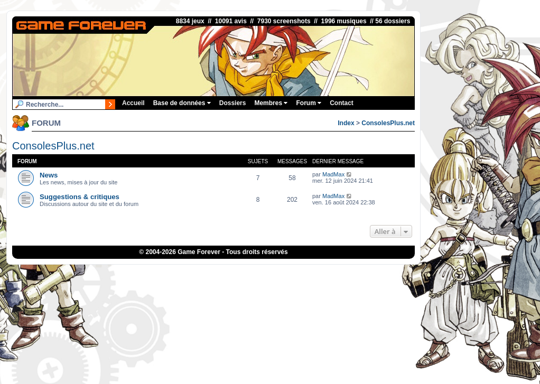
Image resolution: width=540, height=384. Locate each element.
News (49, 175)
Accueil (133, 103)
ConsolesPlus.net (388, 123)
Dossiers (232, 103)
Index (346, 123)
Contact (341, 103)
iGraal (232, 273)
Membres (270, 103)
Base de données (182, 103)
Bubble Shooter (361, 273)
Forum (308, 103)
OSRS (329, 273)
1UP (214, 273)
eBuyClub (257, 273)
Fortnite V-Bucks (295, 273)
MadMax (333, 174)
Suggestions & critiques (79, 197)
